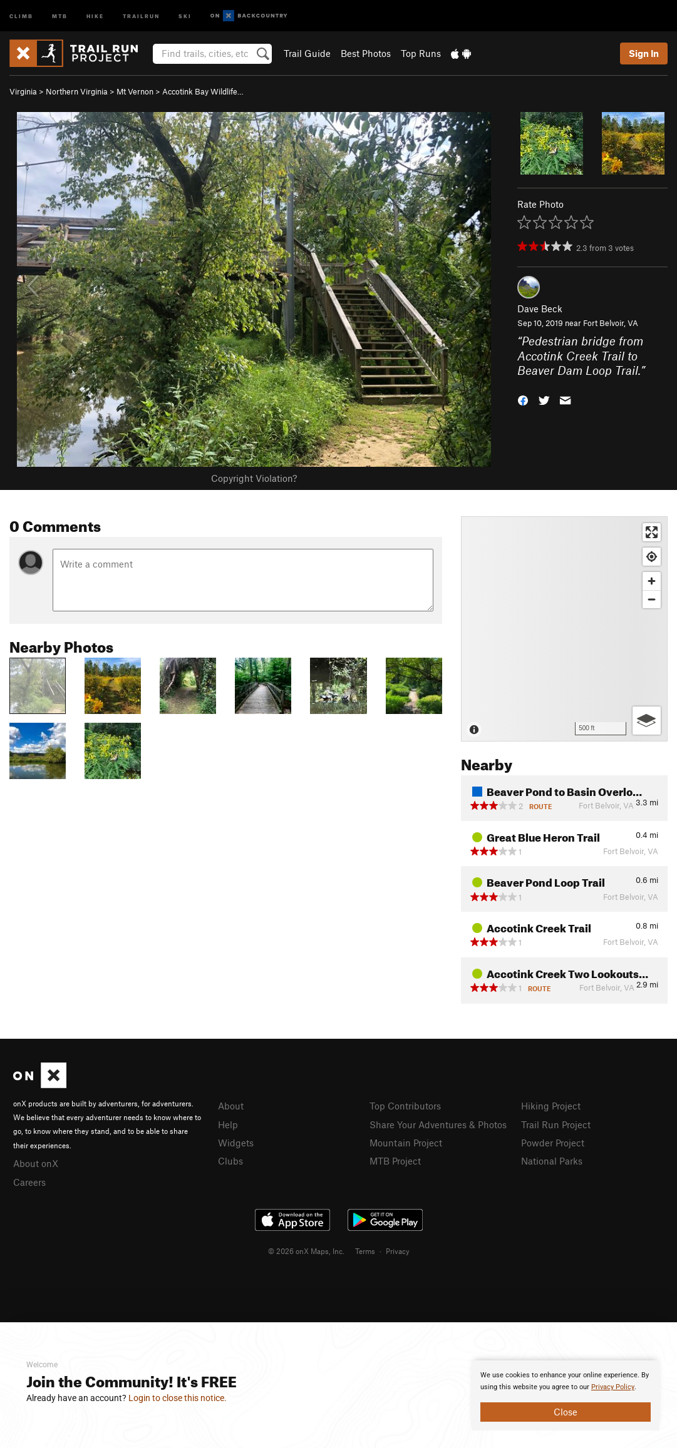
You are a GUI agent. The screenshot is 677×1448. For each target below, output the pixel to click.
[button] (523, 399)
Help (228, 1124)
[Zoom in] (652, 581)
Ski (185, 15)
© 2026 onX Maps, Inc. (306, 1251)
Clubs (230, 1160)
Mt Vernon (134, 91)
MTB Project (395, 1160)
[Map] (564, 629)
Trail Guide (307, 53)
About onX (35, 1163)
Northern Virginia (77, 91)
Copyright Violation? (254, 478)
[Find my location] (652, 557)
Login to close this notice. (177, 1398)
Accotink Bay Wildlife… (203, 91)
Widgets (236, 1142)
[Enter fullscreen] (652, 532)
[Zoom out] (652, 599)
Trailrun (141, 15)
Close (565, 1411)
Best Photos (366, 53)
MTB (60, 15)
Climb (21, 15)
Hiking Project (551, 1105)
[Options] (647, 720)
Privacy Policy (612, 1387)
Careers (29, 1182)
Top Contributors (405, 1105)
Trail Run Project (556, 1124)
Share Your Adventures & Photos (438, 1124)
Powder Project (552, 1142)
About (231, 1105)
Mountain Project (406, 1142)
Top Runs (421, 53)
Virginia (23, 91)
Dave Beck (539, 308)
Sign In (644, 53)
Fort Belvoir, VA (610, 323)
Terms (365, 1251)
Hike (95, 15)
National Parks (551, 1160)
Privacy (398, 1251)
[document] (565, 1395)
